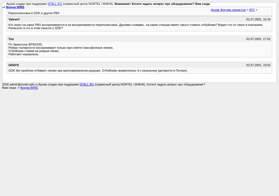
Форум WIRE (15, 7)
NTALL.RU (55, 3)
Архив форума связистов (228, 9)
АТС (252, 9)
